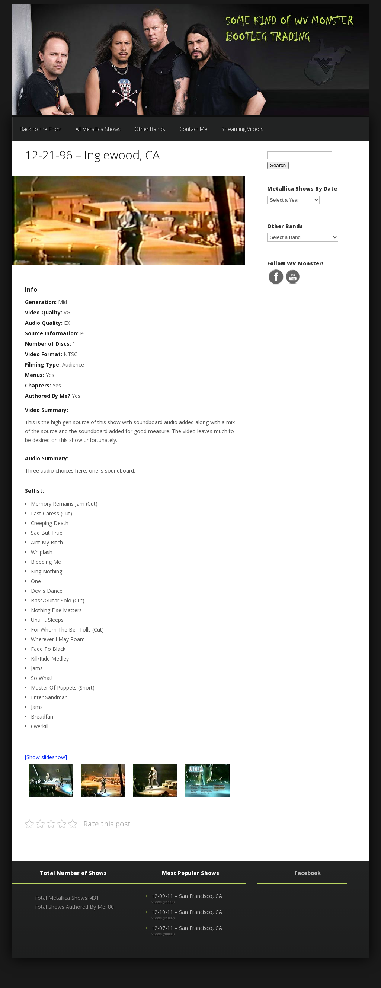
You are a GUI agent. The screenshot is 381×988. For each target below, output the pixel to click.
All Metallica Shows (98, 128)
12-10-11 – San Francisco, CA (186, 911)
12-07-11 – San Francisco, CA (186, 927)
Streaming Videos (242, 128)
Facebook (308, 872)
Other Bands (150, 128)
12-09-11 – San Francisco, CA (186, 895)
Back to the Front (40, 128)
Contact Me (193, 128)
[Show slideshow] (46, 757)
